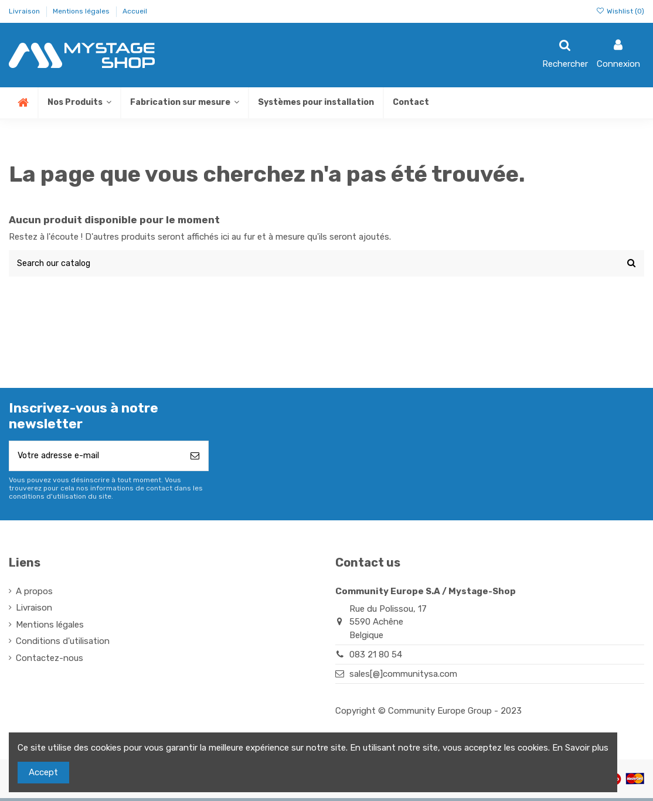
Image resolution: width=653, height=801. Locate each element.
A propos (34, 593)
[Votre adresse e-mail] (95, 457)
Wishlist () (620, 11)
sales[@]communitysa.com (403, 677)
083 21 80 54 (375, 657)
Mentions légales (82, 11)
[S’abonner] (195, 457)
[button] (184, 102)
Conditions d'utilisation (63, 644)
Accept (43, 772)
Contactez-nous (49, 660)
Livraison (25, 11)
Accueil (135, 11)
